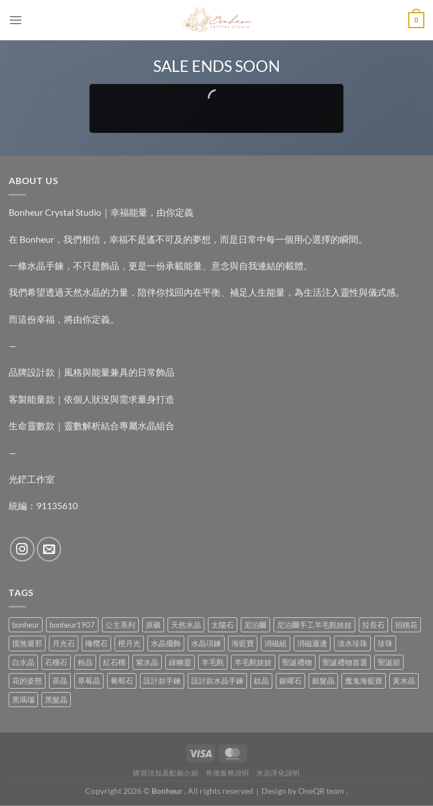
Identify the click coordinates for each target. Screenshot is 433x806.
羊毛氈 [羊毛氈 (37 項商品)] (213, 662)
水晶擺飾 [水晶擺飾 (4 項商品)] (166, 643)
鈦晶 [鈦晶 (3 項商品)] (261, 680)
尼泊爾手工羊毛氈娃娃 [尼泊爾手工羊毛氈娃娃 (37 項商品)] (314, 624)
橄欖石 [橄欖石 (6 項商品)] (96, 643)
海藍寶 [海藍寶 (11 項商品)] (242, 643)
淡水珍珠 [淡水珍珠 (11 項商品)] (352, 643)
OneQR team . (323, 791)
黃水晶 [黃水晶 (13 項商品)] (404, 680)
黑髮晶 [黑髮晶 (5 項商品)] (56, 699)
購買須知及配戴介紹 (166, 773)
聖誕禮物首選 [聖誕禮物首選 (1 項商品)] (344, 662)
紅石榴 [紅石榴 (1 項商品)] (114, 662)
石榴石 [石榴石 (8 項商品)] (56, 662)
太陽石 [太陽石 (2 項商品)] (222, 624)
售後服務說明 (227, 773)
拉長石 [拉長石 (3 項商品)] (373, 624)
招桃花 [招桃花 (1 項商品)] (406, 624)
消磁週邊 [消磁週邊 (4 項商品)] (312, 643)
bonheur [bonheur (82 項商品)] (25, 624)
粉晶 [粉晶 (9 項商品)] (85, 662)
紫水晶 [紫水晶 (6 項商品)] (147, 662)
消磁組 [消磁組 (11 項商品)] (275, 643)
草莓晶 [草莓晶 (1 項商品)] (89, 680)
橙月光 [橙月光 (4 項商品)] (129, 643)
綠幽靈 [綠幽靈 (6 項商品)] (180, 662)
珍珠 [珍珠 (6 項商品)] (385, 643)
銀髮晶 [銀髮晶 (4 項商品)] (323, 680)
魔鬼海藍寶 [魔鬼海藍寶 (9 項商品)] (363, 680)
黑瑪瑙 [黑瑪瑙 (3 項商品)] (23, 699)
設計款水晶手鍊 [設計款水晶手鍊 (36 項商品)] (217, 680)
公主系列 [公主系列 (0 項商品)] (120, 624)
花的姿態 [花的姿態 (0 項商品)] (27, 680)
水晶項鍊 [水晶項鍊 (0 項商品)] (206, 643)
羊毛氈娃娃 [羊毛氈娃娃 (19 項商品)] (253, 662)
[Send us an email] (49, 549)
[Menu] (15, 20)
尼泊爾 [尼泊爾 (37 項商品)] (255, 624)
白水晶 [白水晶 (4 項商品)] (23, 662)
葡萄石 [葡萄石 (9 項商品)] (122, 680)
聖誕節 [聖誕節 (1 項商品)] (389, 662)
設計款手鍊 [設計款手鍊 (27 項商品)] (162, 680)
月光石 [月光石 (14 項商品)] (63, 643)
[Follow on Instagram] (22, 549)
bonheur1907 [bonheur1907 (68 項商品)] (72, 624)
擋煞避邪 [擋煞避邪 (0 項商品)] (27, 643)
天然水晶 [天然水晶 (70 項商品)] (186, 624)
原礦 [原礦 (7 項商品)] (153, 624)
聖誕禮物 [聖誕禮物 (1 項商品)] (297, 662)
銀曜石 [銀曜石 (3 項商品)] (290, 680)
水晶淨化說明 (278, 773)
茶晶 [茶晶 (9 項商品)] (59, 680)
